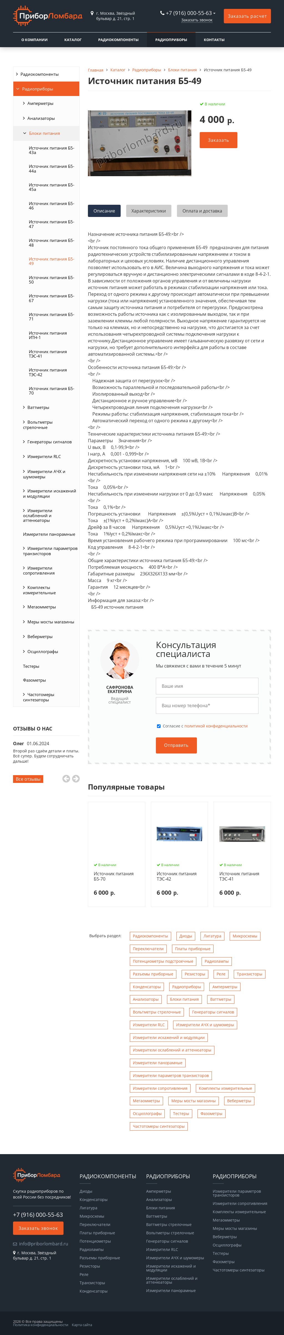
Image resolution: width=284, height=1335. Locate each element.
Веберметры (40, 636)
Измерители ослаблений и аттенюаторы (37, 515)
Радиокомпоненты (118, 39)
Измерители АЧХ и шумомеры (44, 474)
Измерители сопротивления (39, 570)
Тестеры (31, 666)
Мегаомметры (41, 607)
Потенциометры (95, 1241)
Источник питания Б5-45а (51, 187)
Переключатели (148, 948)
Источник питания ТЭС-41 (48, 354)
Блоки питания (44, 133)
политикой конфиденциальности (216, 726)
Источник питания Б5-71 (51, 317)
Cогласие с (205, 726)
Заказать (218, 140)
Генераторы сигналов (49, 441)
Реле (221, 974)
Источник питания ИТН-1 (48, 335)
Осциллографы (42, 651)
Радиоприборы (171, 39)
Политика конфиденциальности (40, 1324)
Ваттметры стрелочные (169, 1225)
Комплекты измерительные (39, 590)
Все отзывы (28, 779)
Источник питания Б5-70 (51, 391)
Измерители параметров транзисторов (50, 550)
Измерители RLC (44, 456)
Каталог (73, 39)
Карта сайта (82, 1324)
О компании (34, 39)
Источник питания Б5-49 (51, 261)
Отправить (176, 745)
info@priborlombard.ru (43, 1244)
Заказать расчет (247, 16)
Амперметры (40, 103)
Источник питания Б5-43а (51, 150)
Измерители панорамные (49, 534)
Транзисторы (249, 974)
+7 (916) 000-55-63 (189, 13)
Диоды (185, 936)
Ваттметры (38, 407)
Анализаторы (41, 118)
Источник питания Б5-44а (51, 168)
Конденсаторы (147, 986)
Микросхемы (245, 936)
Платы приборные (193, 948)
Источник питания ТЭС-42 (48, 372)
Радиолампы (217, 961)
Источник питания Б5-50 (51, 280)
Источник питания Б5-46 (51, 206)
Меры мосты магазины (50, 621)
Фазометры (34, 680)
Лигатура (212, 936)
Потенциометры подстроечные (163, 961)
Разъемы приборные (153, 974)
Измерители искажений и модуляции (49, 493)
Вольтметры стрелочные (38, 424)
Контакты (214, 39)
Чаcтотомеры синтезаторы (38, 697)
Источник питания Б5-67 (51, 298)
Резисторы (195, 974)
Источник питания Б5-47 (51, 224)
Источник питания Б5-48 (51, 242)
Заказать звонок (196, 19)
